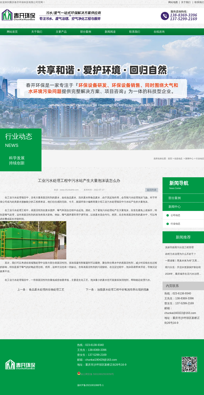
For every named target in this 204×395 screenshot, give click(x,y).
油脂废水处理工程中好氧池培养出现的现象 (123, 289)
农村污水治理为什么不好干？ (180, 254)
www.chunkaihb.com (69, 190)
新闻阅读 (110, 31)
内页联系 (172, 286)
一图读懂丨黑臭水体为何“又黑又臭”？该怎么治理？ (183, 260)
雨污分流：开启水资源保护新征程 (183, 267)
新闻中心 (189, 158)
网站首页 (12, 31)
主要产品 (61, 31)
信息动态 (178, 158)
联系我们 (134, 31)
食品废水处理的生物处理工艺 (46, 289)
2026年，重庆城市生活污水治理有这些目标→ (183, 273)
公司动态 (175, 215)
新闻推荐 (183, 237)
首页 (170, 158)
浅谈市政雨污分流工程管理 (179, 247)
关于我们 (36, 31)
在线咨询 (159, 31)
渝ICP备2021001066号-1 (90, 385)
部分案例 (85, 31)
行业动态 (175, 223)
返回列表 (151, 189)
